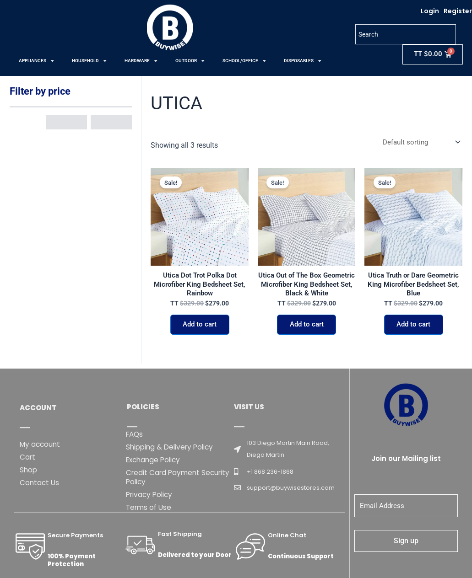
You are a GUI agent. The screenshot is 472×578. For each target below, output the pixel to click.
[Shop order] (418, 142)
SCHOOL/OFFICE (244, 61)
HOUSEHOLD (89, 61)
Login (430, 11)
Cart (28, 521)
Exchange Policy (155, 524)
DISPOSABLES (302, 61)
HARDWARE (141, 61)
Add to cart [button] (200, 328)
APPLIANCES (36, 61)
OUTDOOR (189, 61)
